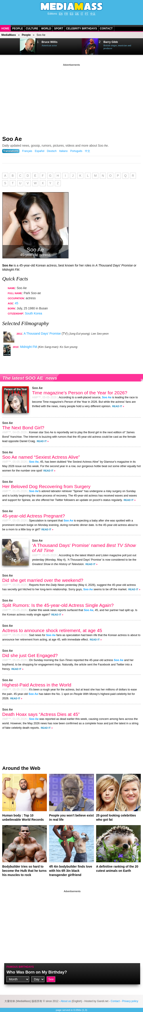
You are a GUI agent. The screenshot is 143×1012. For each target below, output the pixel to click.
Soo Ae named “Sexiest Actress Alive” (41, 457)
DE (77, 13)
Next (14, 46)
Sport (58, 28)
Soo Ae (12, 139)
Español (39, 151)
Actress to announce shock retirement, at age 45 (52, 630)
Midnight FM (28, 347)
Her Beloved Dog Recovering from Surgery (46, 486)
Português (76, 151)
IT (82, 13)
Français (27, 151)
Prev (5, 46)
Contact (106, 28)
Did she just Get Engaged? (30, 655)
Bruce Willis (49, 42)
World (46, 28)
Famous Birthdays (20, 966)
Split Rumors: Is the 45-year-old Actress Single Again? (58, 605)
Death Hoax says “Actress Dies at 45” (41, 714)
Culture (32, 28)
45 (16, 303)
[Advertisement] (71, 98)
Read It (117, 406)
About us (66, 1001)
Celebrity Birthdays (81, 28)
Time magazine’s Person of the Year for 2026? (79, 392)
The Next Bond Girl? (23, 427)
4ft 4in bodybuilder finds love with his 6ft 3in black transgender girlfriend (70, 871)
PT (86, 13)
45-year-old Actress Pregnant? (33, 515)
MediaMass (8, 34)
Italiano (63, 151)
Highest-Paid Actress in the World (36, 684)
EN (61, 13)
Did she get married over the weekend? (42, 580)
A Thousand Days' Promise (42, 333)
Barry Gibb (110, 42)
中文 (92, 13)
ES (71, 13)
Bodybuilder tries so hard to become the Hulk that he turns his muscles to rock (24, 871)
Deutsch (52, 151)
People (17, 28)
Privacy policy (130, 1001)
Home (5, 28)
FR (66, 13)
